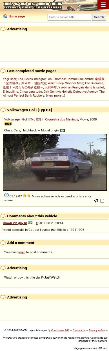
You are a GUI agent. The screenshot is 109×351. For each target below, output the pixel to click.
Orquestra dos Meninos (61, 119)
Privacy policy (97, 330)
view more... (55, 95)
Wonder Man (74, 83)
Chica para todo (31, 92)
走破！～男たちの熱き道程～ (23, 87)
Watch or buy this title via (32, 277)
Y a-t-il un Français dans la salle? (81, 87)
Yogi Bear (9, 79)
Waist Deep (56, 83)
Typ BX (35, 119)
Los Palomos (55, 79)
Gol (24, 119)
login (22, 252)
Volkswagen (12, 119)
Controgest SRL (60, 330)
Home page (16, 16)
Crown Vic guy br (15, 223)
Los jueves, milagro (31, 79)
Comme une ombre (80, 79)
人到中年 (51, 87)
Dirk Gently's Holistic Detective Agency (70, 92)
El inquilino (10, 92)
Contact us (79, 330)
